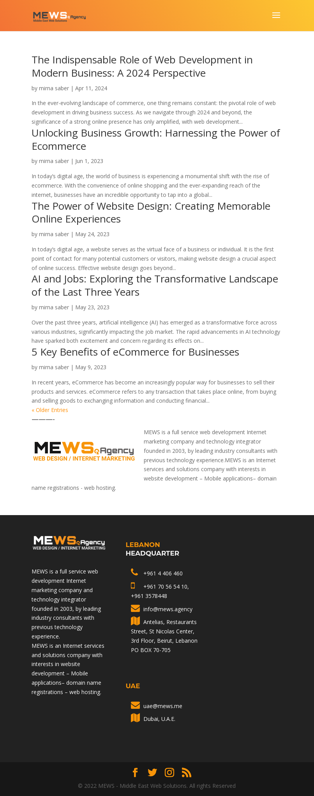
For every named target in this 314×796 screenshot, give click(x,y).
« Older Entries (50, 410)
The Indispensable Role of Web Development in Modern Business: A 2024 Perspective (142, 66)
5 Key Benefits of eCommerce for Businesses (135, 352)
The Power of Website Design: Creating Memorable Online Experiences (151, 212)
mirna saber (54, 88)
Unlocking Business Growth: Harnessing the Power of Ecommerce (156, 139)
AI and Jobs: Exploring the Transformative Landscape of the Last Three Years (155, 285)
